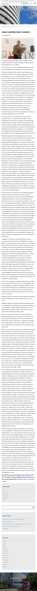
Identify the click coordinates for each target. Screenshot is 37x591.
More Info (18, 582)
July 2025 (4, 566)
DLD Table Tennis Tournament (8, 521)
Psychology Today (13, 67)
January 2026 (5, 553)
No (27, 2)
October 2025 (5, 560)
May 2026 (4, 543)
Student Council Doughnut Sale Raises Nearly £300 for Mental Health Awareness (17, 524)
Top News (4, 499)
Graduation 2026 (6, 528)
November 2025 (6, 557)
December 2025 (6, 555)
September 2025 (6, 562)
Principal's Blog (5, 497)
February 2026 (5, 550)
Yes (25, 2)
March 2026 (5, 548)
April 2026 (4, 546)
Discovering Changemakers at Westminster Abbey (12, 526)
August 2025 (5, 564)
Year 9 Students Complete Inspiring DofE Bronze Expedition (14, 519)
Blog (3, 490)
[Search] (31, 3)
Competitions (5, 492)
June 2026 (4, 541)
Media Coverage (6, 494)
